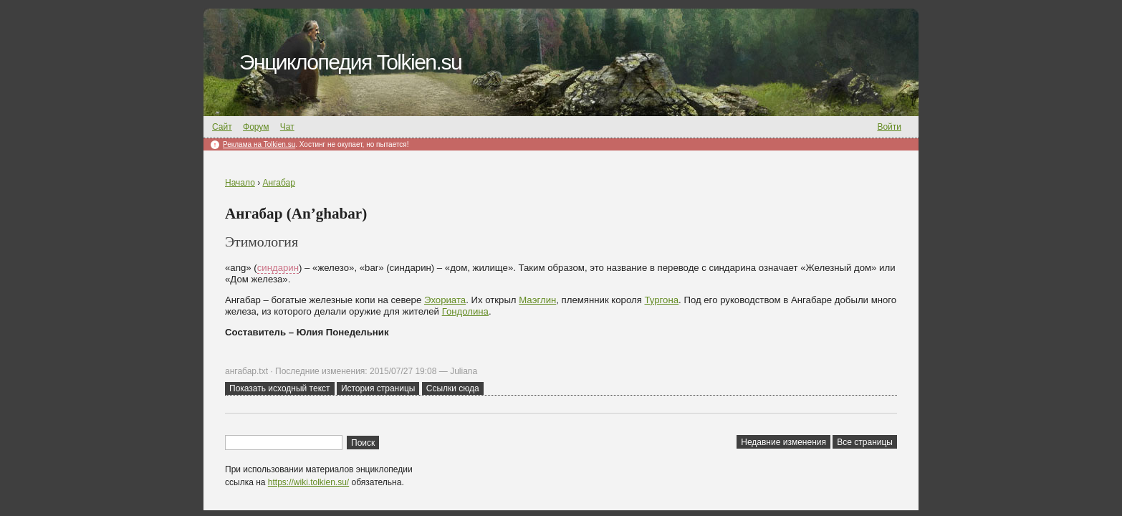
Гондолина (465, 311)
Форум (256, 127)
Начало (240, 183)
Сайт (222, 127)
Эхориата (445, 300)
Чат (287, 127)
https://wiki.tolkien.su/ (308, 482)
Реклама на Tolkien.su (259, 144)
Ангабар (278, 183)
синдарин (278, 267)
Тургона (662, 300)
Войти (889, 127)
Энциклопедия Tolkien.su (350, 62)
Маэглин (537, 300)
